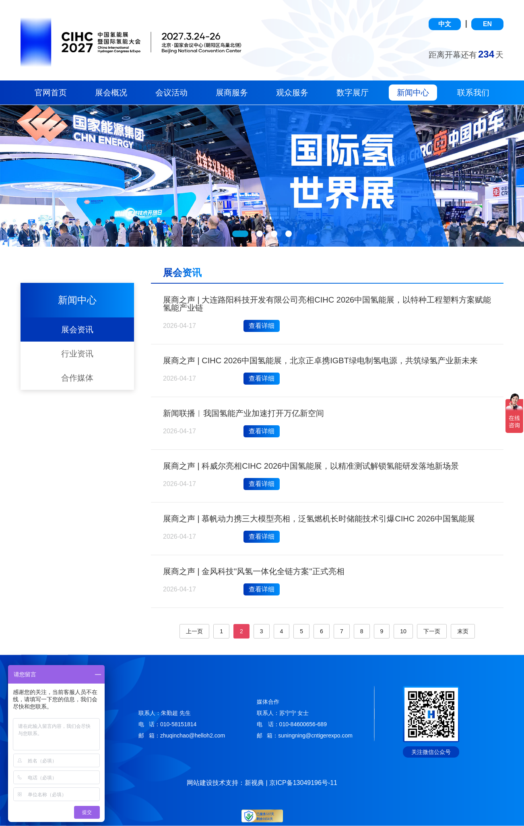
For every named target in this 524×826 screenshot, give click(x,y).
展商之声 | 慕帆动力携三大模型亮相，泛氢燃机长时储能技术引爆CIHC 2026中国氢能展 (319, 518)
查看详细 (261, 325)
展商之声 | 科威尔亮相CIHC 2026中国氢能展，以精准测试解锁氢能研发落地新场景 (311, 465)
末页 (462, 631)
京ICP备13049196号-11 (303, 782)
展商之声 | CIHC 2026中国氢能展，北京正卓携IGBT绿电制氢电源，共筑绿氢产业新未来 (320, 360)
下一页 (431, 631)
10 (403, 631)
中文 (444, 24)
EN (487, 24)
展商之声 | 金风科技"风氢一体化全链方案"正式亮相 (254, 571)
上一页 (194, 631)
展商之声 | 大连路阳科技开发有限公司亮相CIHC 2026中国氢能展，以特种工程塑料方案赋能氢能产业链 (327, 303)
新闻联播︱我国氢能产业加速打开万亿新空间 (243, 413)
